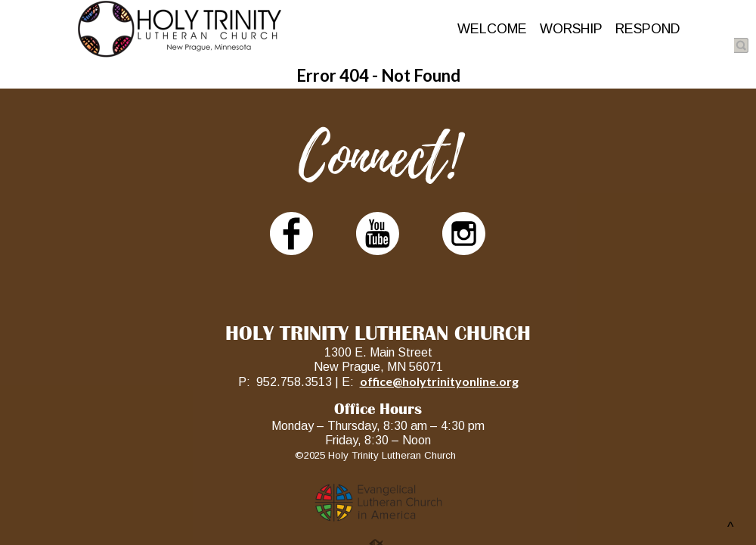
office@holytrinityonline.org (439, 381)
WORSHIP (571, 28)
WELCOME (492, 28)
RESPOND (647, 28)
